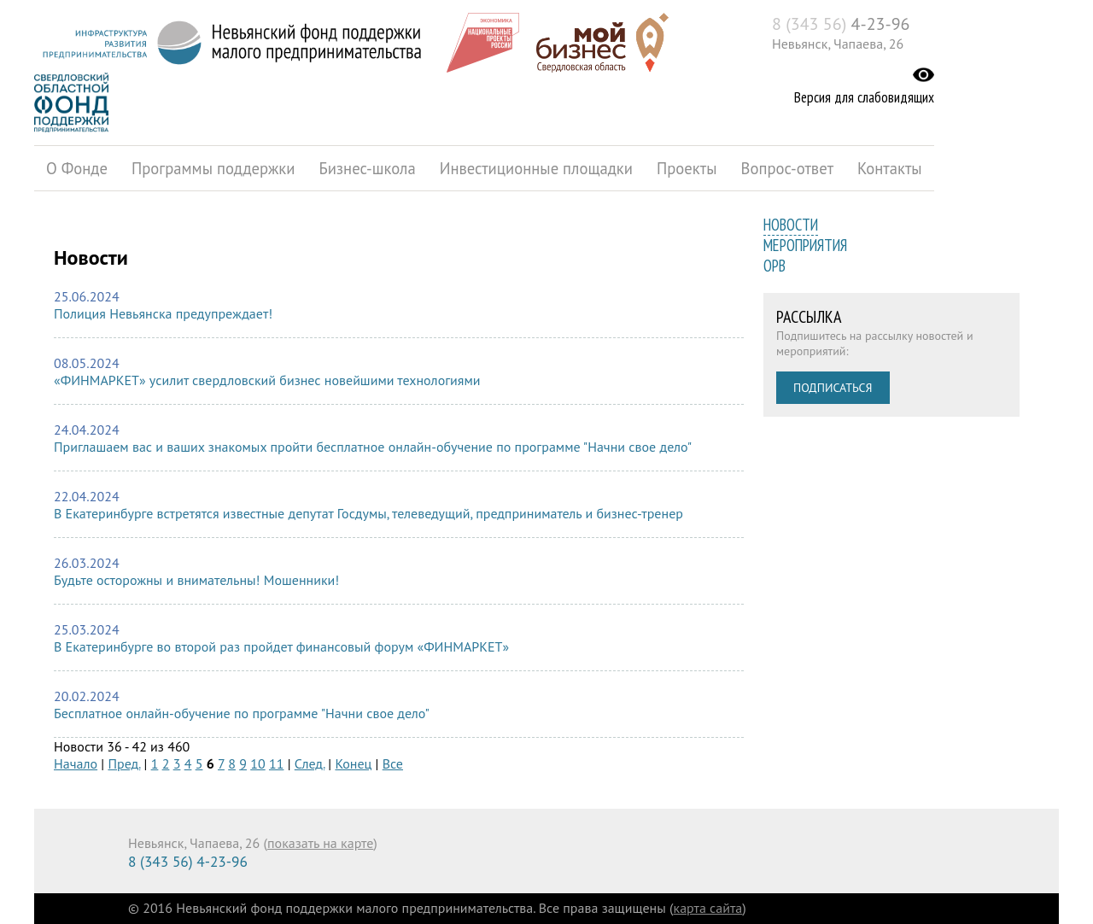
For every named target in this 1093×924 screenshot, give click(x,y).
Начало (75, 763)
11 (276, 763)
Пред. (124, 763)
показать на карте (320, 842)
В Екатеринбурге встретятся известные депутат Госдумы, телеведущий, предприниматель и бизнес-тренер (368, 513)
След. (309, 763)
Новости (790, 224)
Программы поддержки (213, 168)
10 (257, 763)
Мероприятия (805, 245)
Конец (353, 763)
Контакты (889, 168)
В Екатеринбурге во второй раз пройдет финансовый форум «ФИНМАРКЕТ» (281, 646)
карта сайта (708, 907)
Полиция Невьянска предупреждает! (163, 313)
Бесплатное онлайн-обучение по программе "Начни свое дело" (242, 713)
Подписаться (833, 387)
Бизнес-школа (367, 168)
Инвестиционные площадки (536, 168)
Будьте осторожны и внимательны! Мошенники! (196, 579)
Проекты (687, 168)
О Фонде (77, 168)
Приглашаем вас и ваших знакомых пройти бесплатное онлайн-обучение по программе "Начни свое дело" (373, 446)
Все (393, 763)
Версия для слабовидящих (864, 97)
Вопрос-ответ (787, 168)
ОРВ (774, 265)
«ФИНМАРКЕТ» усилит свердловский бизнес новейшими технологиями (267, 380)
